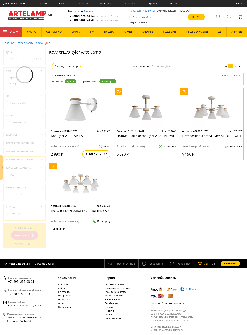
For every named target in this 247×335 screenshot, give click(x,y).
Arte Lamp (35, 43)
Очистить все (231, 75)
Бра (13, 77)
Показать (24, 235)
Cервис (110, 278)
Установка (105, 3)
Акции (61, 303)
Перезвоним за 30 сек (142, 10)
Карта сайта (64, 307)
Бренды (153, 3)
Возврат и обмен (114, 295)
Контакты (175, 3)
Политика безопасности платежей (169, 303)
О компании (67, 278)
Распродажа (64, 295)
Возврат (64, 3)
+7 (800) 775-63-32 (93, 16)
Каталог (11, 32)
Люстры (15, 83)
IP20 (13, 174)
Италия (15, 213)
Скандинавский (19, 122)
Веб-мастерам (112, 299)
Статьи (108, 314)
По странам (64, 291)
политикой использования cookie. (170, 319)
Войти (240, 3)
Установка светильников (118, 288)
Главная (8, 43)
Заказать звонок (44, 263)
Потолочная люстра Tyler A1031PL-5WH (211, 136)
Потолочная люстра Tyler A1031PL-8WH (80, 211)
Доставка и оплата (14, 3)
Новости (109, 310)
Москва (88, 11)
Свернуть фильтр (66, 66)
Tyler (70, 81)
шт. (203, 264)
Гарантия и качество (116, 291)
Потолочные (18, 102)
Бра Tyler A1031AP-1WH (68, 136)
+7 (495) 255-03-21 (93, 20)
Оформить (230, 263)
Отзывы (84, 3)
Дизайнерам (130, 3)
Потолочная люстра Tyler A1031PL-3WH (146, 136)
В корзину (96, 154)
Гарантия (42, 3)
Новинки (63, 299)
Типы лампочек (113, 318)
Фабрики (63, 288)
